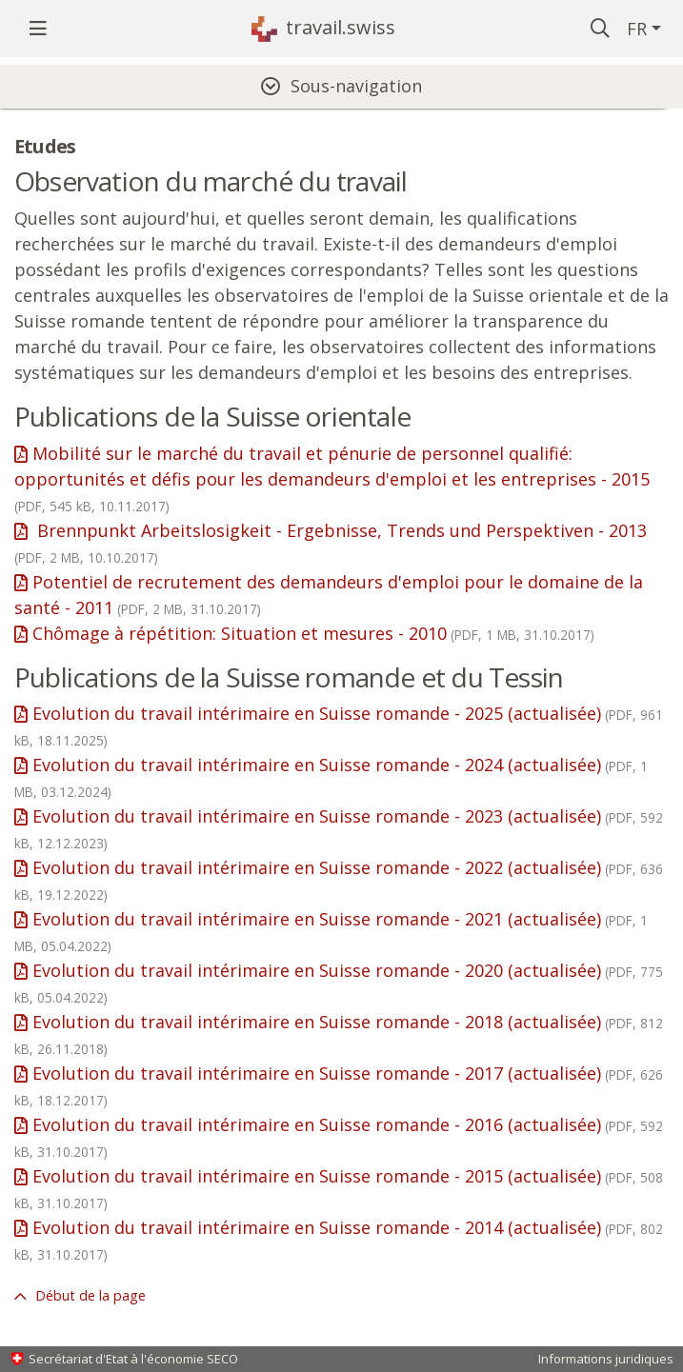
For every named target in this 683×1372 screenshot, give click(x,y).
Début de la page (88, 1295)
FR (637, 28)
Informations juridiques (605, 1358)
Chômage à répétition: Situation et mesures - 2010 (313, 633)
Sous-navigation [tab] (356, 85)
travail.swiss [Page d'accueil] (340, 27)
